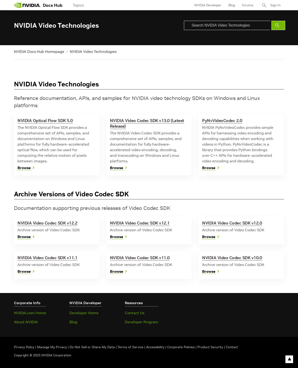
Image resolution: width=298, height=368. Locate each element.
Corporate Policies (181, 347)
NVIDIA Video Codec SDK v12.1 (140, 223)
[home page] (27, 5)
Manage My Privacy (52, 347)
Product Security (210, 347)
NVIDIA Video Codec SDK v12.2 (47, 223)
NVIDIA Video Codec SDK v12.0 (232, 223)
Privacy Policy (24, 347)
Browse (24, 167)
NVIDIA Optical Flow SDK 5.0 (45, 120)
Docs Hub (52, 5)
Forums (247, 5)
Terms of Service (130, 347)
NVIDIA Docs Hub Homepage (39, 51)
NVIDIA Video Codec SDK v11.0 (140, 257)
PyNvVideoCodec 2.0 (222, 120)
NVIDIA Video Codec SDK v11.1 (47, 257)
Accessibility (155, 347)
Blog (231, 5)
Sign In (275, 5)
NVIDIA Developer (207, 5)
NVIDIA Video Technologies (93, 51)
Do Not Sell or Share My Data (92, 347)
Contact (232, 347)
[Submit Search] (278, 25)
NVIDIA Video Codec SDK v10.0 (232, 257)
